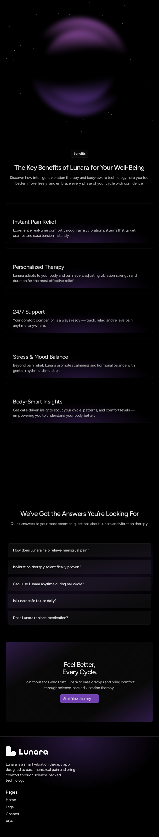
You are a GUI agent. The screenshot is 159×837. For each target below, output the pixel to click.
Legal (10, 807)
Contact (12, 814)
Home (11, 799)
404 (9, 821)
